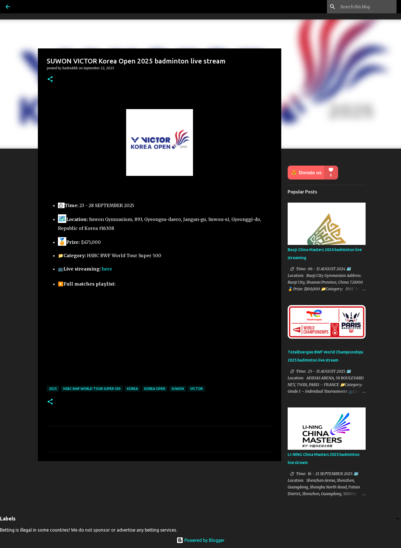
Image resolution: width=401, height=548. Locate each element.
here (107, 269)
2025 (53, 388)
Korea (132, 388)
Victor (196, 388)
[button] (50, 79)
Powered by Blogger (200, 540)
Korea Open (154, 388)
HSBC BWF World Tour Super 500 (92, 388)
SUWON (178, 388)
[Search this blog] (367, 6)
